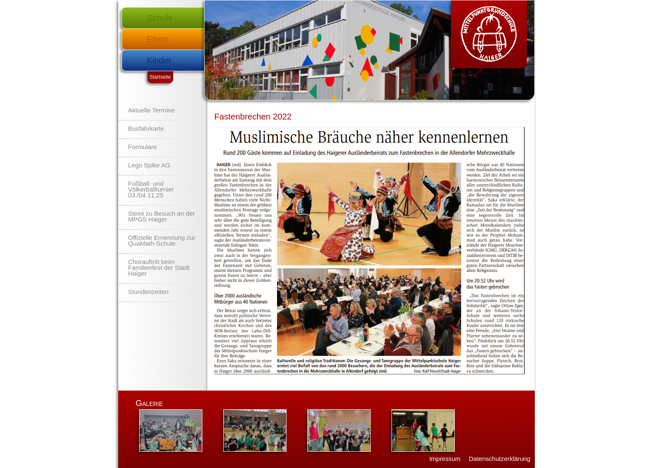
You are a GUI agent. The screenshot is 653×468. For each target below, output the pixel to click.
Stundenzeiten (148, 291)
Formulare (142, 146)
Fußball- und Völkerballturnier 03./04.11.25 (151, 189)
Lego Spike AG (149, 165)
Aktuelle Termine (151, 110)
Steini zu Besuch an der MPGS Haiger (161, 216)
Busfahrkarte (146, 128)
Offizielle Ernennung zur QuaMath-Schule (162, 240)
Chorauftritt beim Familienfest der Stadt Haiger (159, 267)
